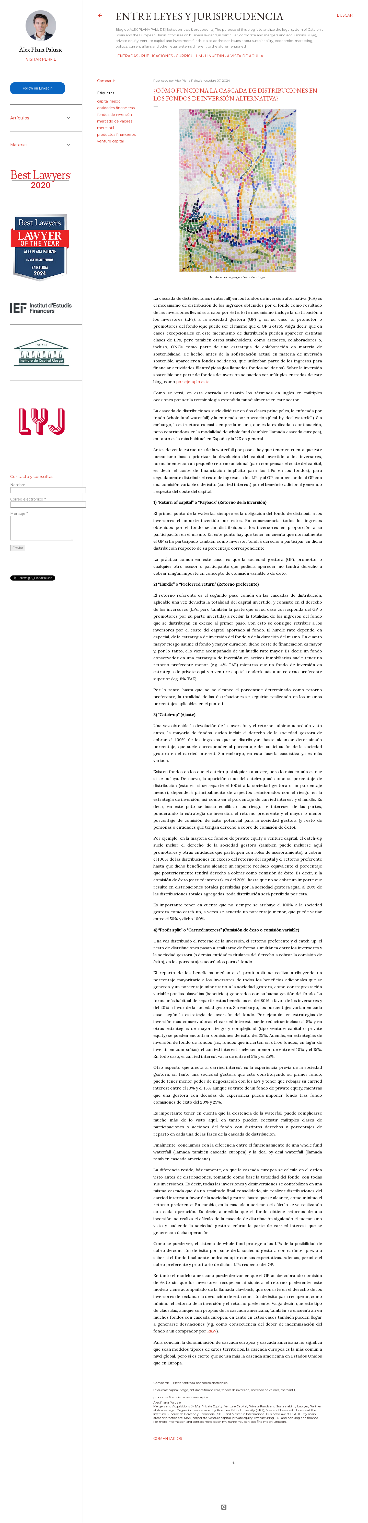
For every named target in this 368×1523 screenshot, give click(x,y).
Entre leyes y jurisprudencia (200, 16)
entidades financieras (116, 108)
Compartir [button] (106, 81)
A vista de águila (243, 56)
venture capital (110, 141)
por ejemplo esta (193, 381)
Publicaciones (155, 56)
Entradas (126, 56)
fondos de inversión (114, 114)
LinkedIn (212, 56)
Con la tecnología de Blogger (224, 1507)
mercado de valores (114, 121)
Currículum (187, 56)
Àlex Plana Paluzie (41, 49)
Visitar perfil (41, 59)
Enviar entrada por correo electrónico (200, 1383)
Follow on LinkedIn (38, 88)
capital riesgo (109, 101)
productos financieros (116, 134)
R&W (211, 1330)
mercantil (105, 128)
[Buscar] (345, 15)
